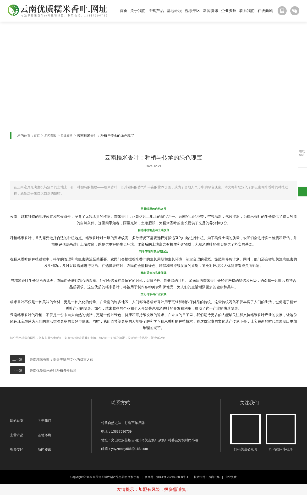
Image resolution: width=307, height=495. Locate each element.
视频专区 (192, 11)
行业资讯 (66, 135)
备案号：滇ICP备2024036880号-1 (166, 477)
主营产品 (156, 11)
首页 (123, 11)
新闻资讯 (210, 11)
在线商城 (265, 11)
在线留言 (302, 153)
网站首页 (16, 421)
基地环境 (174, 11)
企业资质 (228, 11)
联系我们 (247, 11)
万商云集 (214, 477)
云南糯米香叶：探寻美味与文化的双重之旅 (61, 359)
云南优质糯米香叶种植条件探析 (53, 370)
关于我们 (138, 11)
